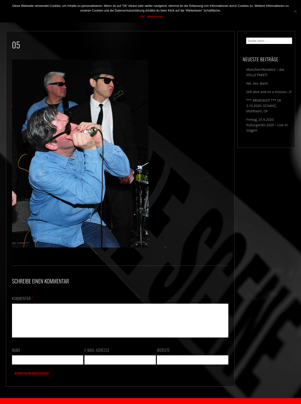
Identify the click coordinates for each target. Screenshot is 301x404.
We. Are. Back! (257, 83)
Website (163, 356)
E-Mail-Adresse (98, 356)
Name (17, 356)
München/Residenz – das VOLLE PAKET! (265, 72)
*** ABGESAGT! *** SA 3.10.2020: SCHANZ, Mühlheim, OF (263, 105)
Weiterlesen (155, 16)
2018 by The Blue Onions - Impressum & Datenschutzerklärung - (150, 401)
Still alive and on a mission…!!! (269, 92)
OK (142, 16)
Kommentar (23, 298)
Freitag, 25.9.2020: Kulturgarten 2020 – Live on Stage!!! (267, 125)
